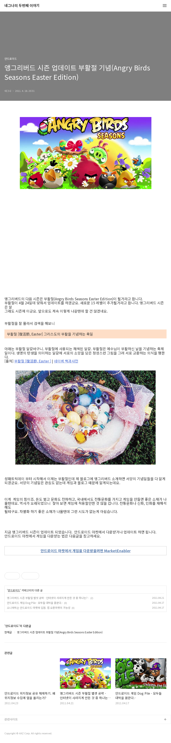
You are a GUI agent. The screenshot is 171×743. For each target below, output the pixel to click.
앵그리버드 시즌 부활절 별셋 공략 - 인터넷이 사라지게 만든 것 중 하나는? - (48, 598)
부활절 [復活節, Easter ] (32, 361)
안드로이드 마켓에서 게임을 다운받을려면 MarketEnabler (86, 551)
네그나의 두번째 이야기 (22, 5)
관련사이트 (11, 719)
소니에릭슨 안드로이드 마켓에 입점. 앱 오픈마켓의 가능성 (38, 607)
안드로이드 (14, 590)
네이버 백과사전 (66, 361)
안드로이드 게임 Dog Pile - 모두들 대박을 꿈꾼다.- (35, 603)
